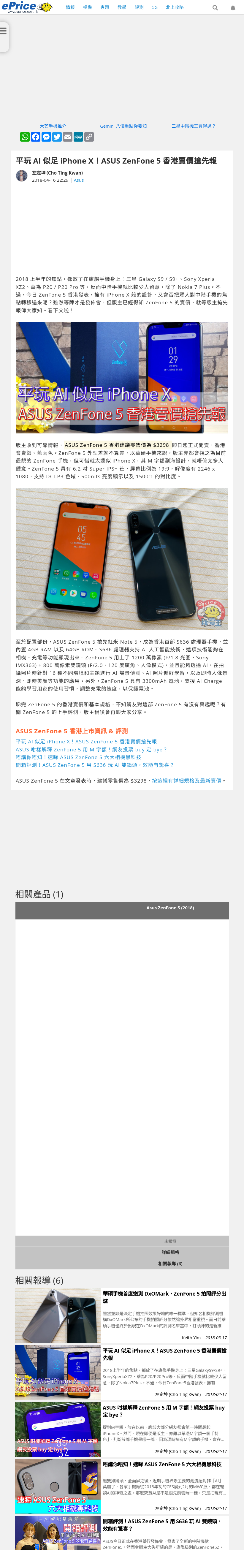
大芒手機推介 (53, 126)
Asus (79, 180)
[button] (215, 8)
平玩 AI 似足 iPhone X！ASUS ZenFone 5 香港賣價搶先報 (86, 741)
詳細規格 (170, 1252)
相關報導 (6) (170, 1263)
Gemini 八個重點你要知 (123, 126)
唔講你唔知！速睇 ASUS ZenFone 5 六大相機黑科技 (79, 757)
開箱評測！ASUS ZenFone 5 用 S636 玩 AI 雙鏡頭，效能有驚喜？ (95, 764)
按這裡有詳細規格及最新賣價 (186, 780)
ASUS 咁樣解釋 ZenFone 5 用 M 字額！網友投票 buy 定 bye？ (92, 749)
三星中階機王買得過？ (194, 126)
